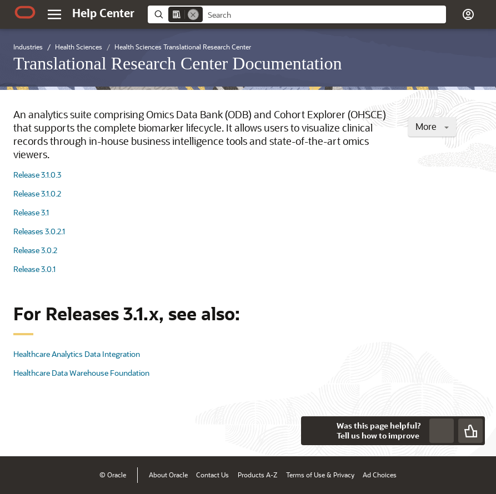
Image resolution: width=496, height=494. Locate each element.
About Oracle (168, 474)
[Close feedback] (315, 431)
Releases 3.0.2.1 (39, 231)
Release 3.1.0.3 (37, 174)
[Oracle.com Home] (25, 12)
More (432, 126)
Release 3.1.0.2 (37, 193)
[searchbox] (324, 15)
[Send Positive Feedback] (470, 431)
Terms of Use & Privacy (320, 474)
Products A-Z (257, 474)
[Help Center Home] (103, 13)
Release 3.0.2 (35, 250)
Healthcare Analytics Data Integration (76, 354)
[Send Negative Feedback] (441, 431)
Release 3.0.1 (34, 269)
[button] (468, 14)
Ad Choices (380, 474)
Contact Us (212, 474)
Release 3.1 (31, 212)
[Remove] (193, 14)
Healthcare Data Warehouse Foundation (81, 372)
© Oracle (112, 474)
